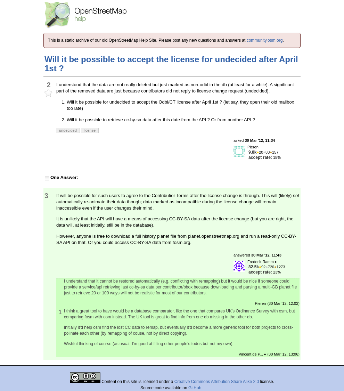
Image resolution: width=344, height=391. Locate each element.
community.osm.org (265, 40)
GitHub (195, 387)
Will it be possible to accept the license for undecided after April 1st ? (171, 64)
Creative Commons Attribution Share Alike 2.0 (216, 381)
